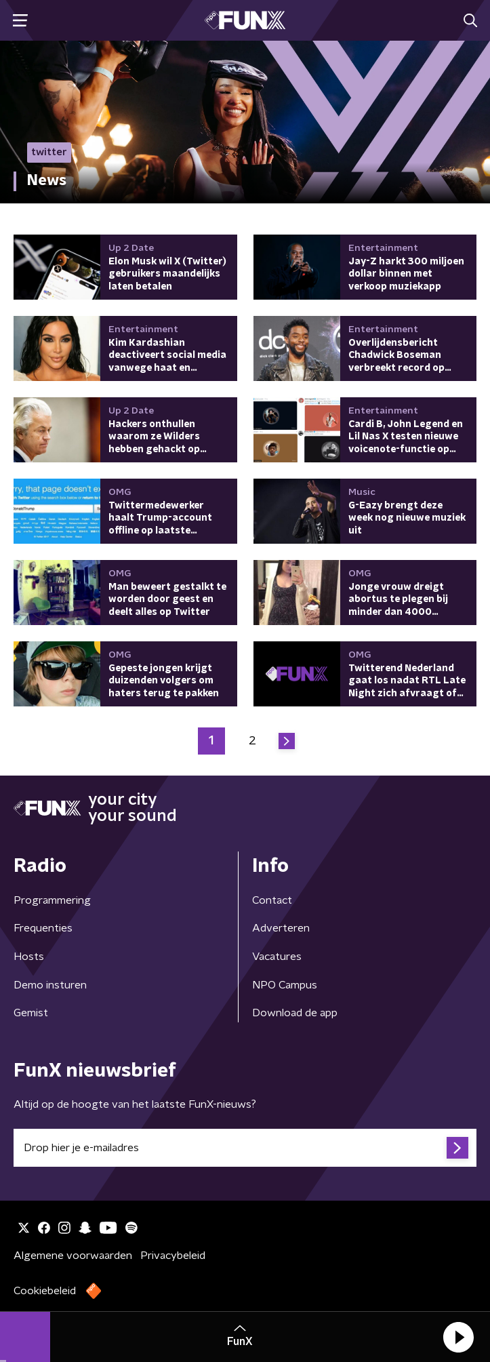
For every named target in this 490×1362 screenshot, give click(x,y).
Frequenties (43, 928)
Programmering (52, 900)
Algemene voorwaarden (73, 1255)
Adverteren (281, 928)
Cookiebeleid (45, 1290)
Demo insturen (50, 985)
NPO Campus (284, 985)
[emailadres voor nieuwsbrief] (245, 1148)
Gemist (31, 1012)
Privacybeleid (172, 1255)
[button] (458, 1337)
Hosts (29, 956)
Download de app (295, 1012)
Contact (272, 900)
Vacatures (277, 956)
